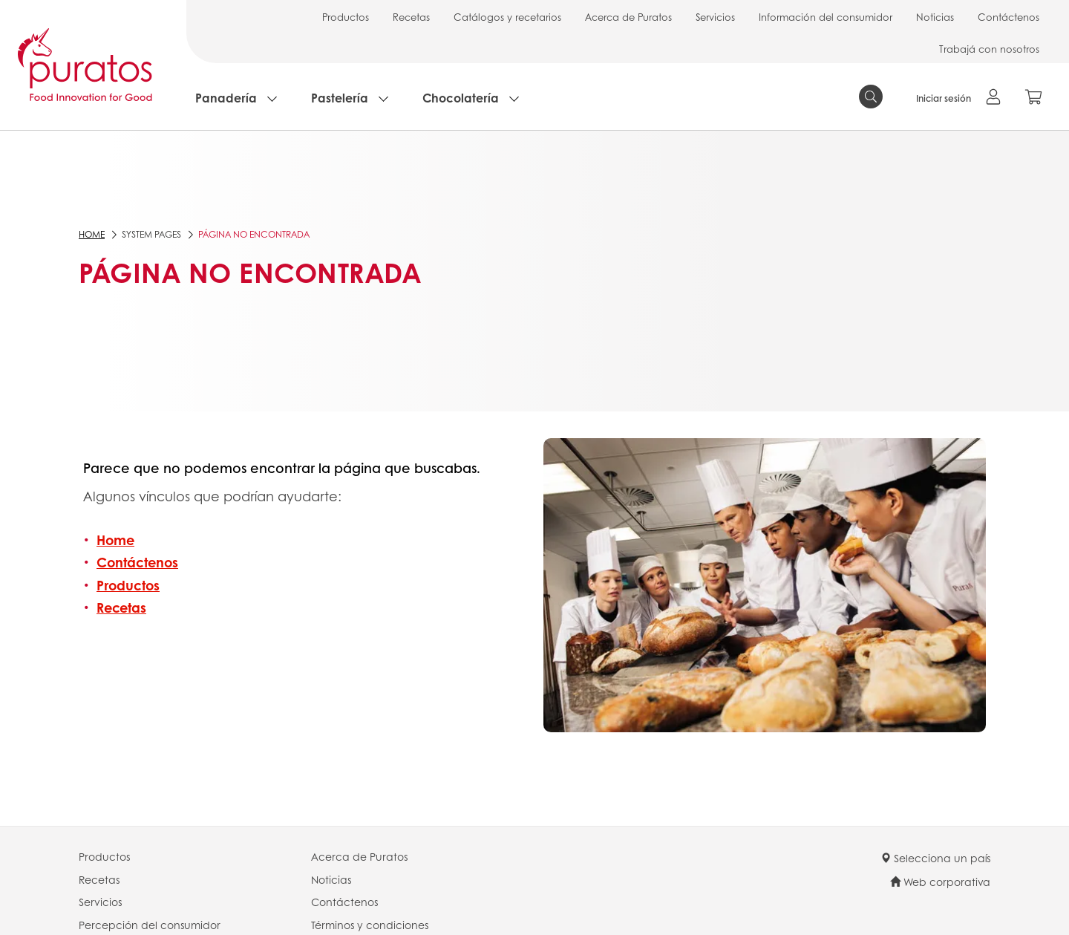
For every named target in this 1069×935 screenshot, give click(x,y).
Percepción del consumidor (149, 924)
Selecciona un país (935, 857)
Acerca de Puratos (628, 17)
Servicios (715, 17)
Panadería (226, 97)
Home (92, 234)
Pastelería (339, 97)
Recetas (411, 17)
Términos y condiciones (369, 924)
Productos (345, 17)
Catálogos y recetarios (507, 17)
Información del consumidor (825, 17)
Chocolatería (460, 97)
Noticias (935, 17)
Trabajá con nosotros (989, 49)
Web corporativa (940, 881)
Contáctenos (1008, 17)
